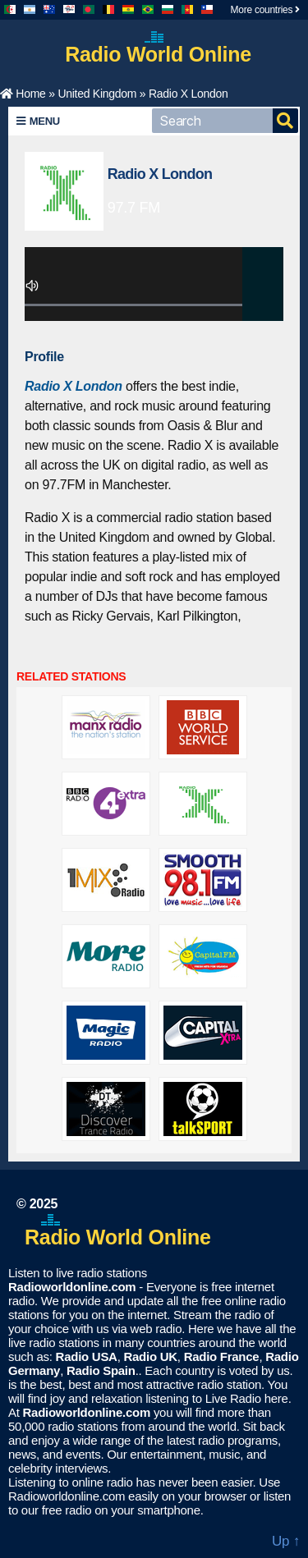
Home (23, 93)
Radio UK (150, 1356)
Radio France (222, 1356)
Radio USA (86, 1356)
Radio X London (160, 174)
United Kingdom (96, 93)
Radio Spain (101, 1370)
